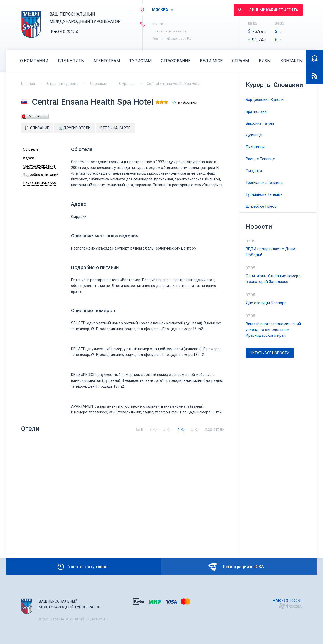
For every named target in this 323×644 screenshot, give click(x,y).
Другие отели (74, 128)
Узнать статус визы (82, 567)
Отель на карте (115, 128)
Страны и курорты (62, 83)
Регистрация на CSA (236, 567)
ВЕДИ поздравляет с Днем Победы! (270, 252)
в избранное (187, 102)
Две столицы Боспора (266, 302)
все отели (214, 429)
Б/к (139, 429)
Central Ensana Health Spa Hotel (173, 83)
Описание (37, 128)
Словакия (98, 83)
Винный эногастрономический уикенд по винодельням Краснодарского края (273, 329)
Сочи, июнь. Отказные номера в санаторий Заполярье (273, 279)
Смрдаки (127, 83)
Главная (28, 83)
